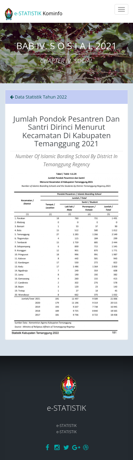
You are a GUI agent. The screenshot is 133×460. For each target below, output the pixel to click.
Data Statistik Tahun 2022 (38, 97)
